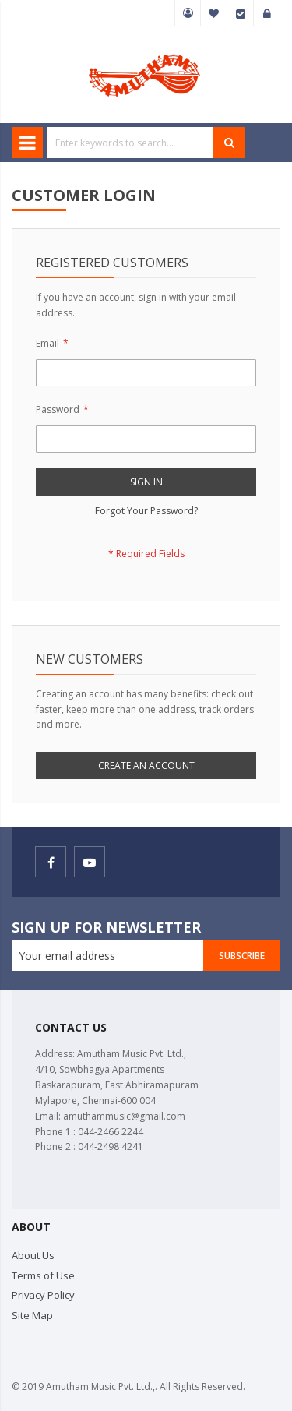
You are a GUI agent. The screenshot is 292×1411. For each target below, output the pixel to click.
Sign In (267, 13)
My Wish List (214, 13)
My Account (187, 13)
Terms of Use (43, 1275)
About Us (33, 1255)
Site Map (32, 1315)
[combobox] (130, 142)
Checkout (240, 13)
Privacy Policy (43, 1295)
